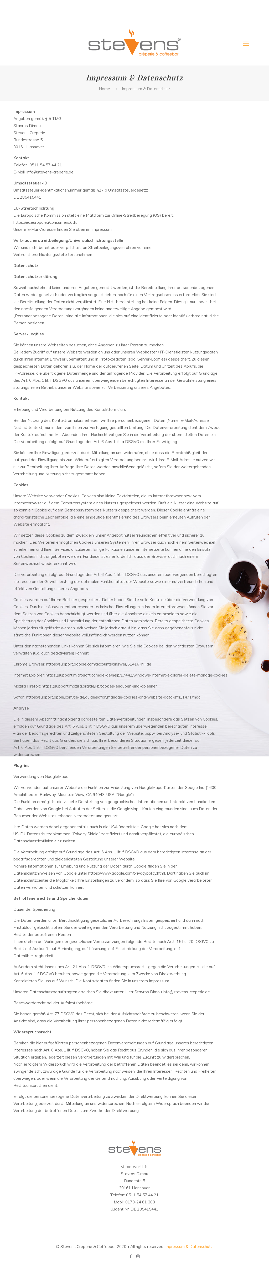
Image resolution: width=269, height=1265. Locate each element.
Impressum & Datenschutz (188, 1246)
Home (104, 88)
